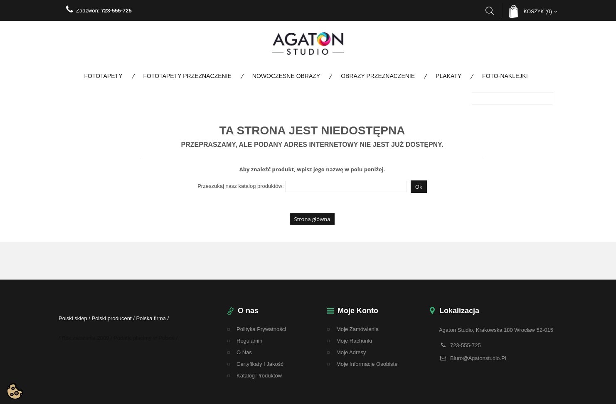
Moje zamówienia (357, 329)
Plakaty (448, 76)
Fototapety (103, 76)
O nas (244, 352)
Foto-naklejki (504, 76)
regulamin (249, 341)
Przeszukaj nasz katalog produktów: (240, 186)
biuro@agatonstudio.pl (478, 358)
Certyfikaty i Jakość (260, 364)
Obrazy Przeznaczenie (378, 76)
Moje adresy (351, 352)
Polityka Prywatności (261, 329)
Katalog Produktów (259, 375)
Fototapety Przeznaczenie (187, 76)
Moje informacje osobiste (366, 364)
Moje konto (358, 311)
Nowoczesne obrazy (286, 76)
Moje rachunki (354, 341)
